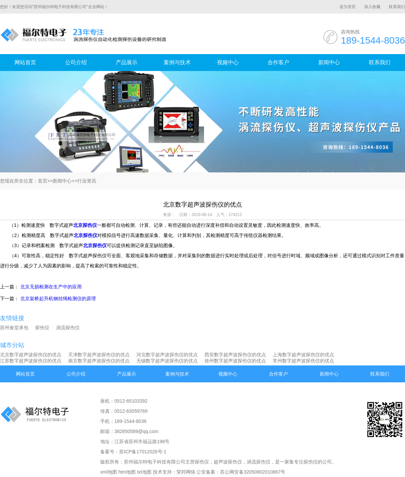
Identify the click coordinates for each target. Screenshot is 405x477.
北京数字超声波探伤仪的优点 (30, 354)
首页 (42, 181)
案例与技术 (177, 62)
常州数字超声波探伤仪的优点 (303, 360)
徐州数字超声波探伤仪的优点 (235, 360)
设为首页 (348, 6)
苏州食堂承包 (14, 327)
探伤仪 (42, 327)
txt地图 (144, 472)
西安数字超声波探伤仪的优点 (235, 354)
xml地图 (108, 472)
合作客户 (278, 62)
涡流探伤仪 (68, 327)
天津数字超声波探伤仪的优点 (99, 354)
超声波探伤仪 (228, 461)
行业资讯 (86, 181)
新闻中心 (329, 62)
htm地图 (127, 472)
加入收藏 (372, 6)
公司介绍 (76, 62)
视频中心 (228, 62)
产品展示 (126, 62)
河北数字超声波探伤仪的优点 (167, 354)
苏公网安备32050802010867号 (252, 472)
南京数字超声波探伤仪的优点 (99, 360)
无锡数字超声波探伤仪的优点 (167, 360)
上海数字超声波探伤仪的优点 (303, 354)
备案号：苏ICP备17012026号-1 (133, 451)
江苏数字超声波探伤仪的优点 (30, 360)
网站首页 (25, 62)
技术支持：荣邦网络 (174, 472)
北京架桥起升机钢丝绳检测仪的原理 (58, 298)
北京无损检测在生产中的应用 (51, 286)
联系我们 (397, 6)
